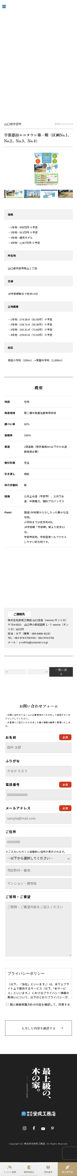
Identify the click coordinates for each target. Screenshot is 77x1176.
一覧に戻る (61, 671)
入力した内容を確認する (38, 1028)
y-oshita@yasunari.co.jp (33, 642)
